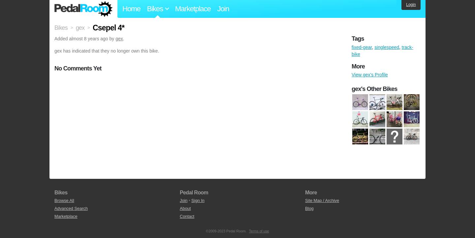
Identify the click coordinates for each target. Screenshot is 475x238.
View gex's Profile (370, 74)
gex (119, 38)
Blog (309, 208)
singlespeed (386, 47)
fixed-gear (362, 47)
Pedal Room (83, 9)
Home (131, 9)
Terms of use (259, 231)
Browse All (64, 200)
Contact (187, 216)
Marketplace (193, 9)
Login (411, 4)
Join (223, 9)
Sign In (198, 200)
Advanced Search (71, 208)
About (185, 208)
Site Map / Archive (322, 200)
